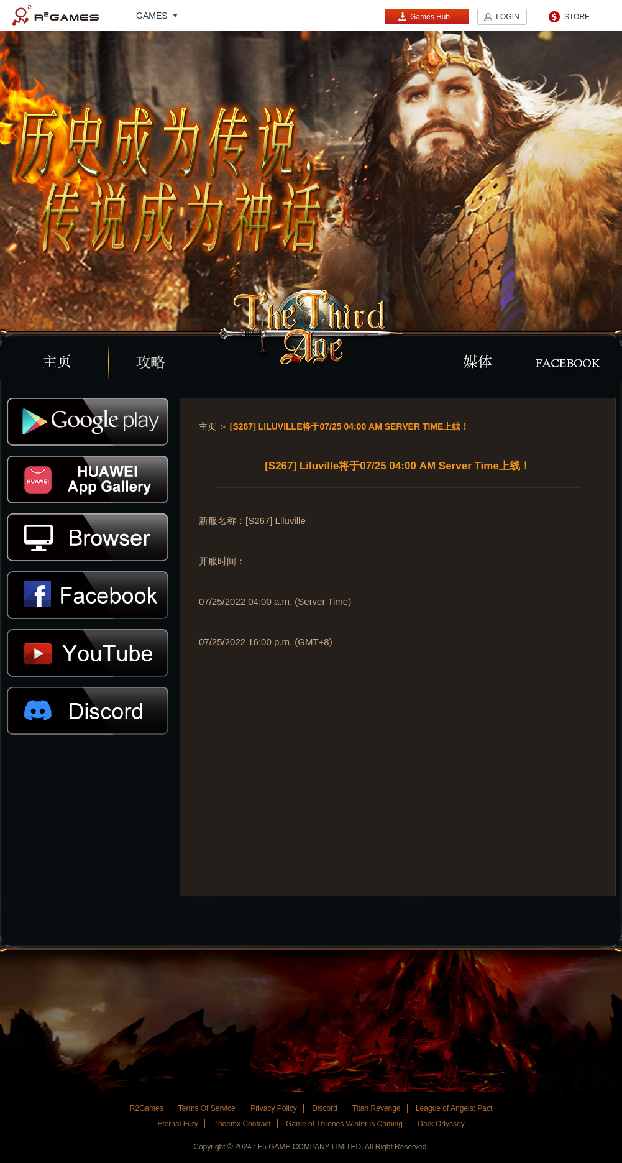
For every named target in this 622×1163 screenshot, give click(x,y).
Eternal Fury (177, 1123)
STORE (577, 16)
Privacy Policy (273, 1108)
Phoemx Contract (242, 1123)
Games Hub (424, 16)
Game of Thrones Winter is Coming (344, 1123)
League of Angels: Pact (454, 1108)
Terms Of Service (207, 1108)
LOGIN (507, 16)
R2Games (55, 15)
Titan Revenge (376, 1108)
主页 (207, 426)
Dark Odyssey (441, 1123)
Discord (324, 1108)
